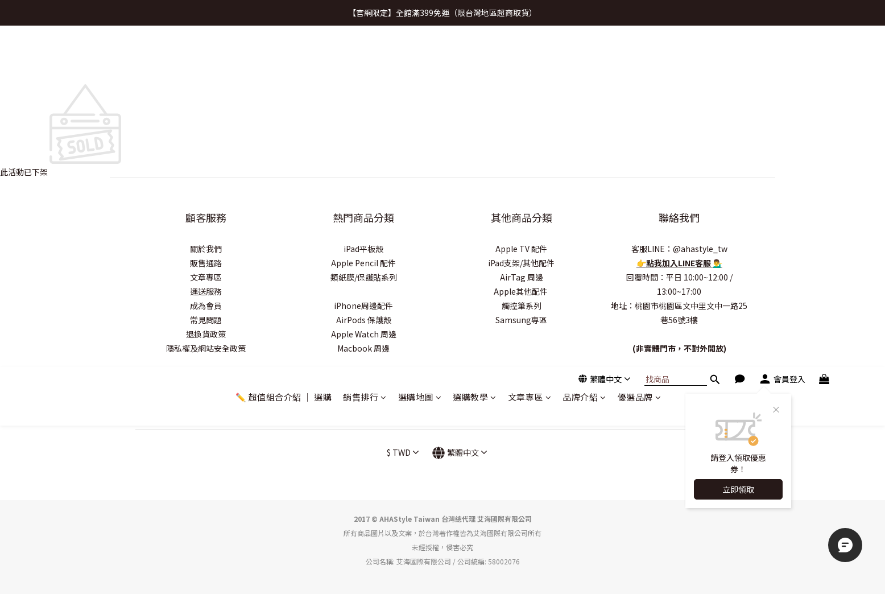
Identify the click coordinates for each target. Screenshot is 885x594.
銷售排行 (365, 55)
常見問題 (206, 319)
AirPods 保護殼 (363, 319)
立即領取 (738, 148)
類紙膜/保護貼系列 (363, 277)
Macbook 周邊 (363, 348)
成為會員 (206, 305)
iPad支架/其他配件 (521, 263)
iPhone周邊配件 (363, 305)
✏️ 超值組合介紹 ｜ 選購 (283, 55)
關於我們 (206, 248)
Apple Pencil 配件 (363, 263)
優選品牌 (639, 55)
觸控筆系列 (521, 305)
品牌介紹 (584, 55)
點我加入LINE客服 (679, 263)
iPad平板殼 (363, 248)
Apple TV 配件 (521, 248)
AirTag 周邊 (521, 277)
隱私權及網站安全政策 (206, 348)
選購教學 (475, 55)
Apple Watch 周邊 (363, 334)
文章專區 (530, 55)
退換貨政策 (206, 334)
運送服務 (206, 291)
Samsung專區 (521, 319)
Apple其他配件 (521, 291)
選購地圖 (420, 55)
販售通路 (206, 263)
